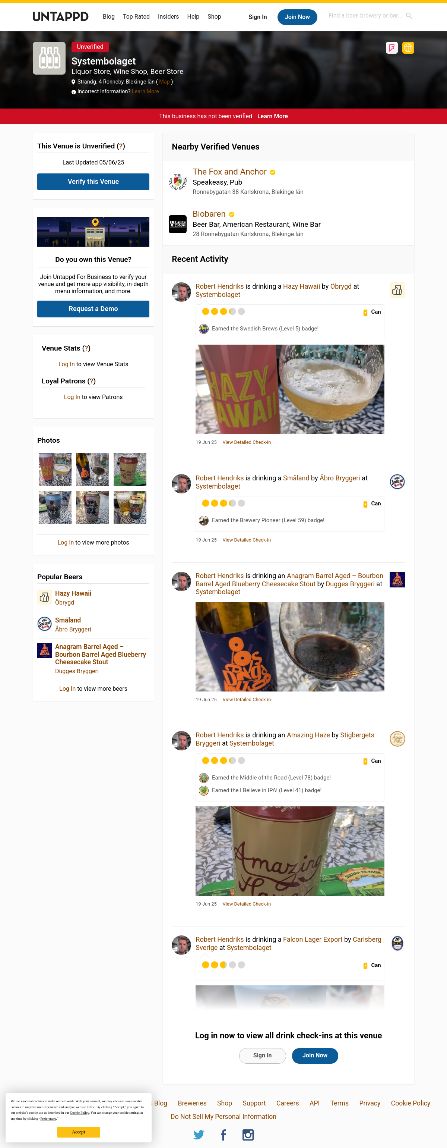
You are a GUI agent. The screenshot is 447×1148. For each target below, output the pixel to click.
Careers (287, 1103)
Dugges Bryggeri (77, 671)
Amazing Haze (308, 735)
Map (164, 82)
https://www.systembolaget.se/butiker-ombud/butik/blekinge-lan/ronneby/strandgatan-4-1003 (408, 48)
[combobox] (371, 15)
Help (193, 16)
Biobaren (210, 214)
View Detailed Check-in (247, 442)
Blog (109, 16)
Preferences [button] (48, 1118)
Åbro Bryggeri (73, 629)
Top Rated (136, 16)
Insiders (168, 16)
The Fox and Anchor (231, 171)
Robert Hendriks (220, 286)
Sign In (257, 17)
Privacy (369, 1103)
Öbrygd (64, 602)
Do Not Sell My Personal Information (223, 1116)
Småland (68, 620)
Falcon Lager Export (313, 939)
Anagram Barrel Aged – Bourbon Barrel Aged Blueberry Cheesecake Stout (100, 654)
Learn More (145, 91)
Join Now (297, 17)
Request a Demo (93, 309)
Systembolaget (218, 294)
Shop (214, 16)
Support (254, 1103)
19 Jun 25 (206, 442)
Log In (66, 364)
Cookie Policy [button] (79, 1112)
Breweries (192, 1103)
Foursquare (392, 48)
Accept (78, 1132)
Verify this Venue (93, 181)
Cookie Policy (411, 1103)
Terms (339, 1103)
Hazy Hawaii (73, 593)
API (315, 1103)
